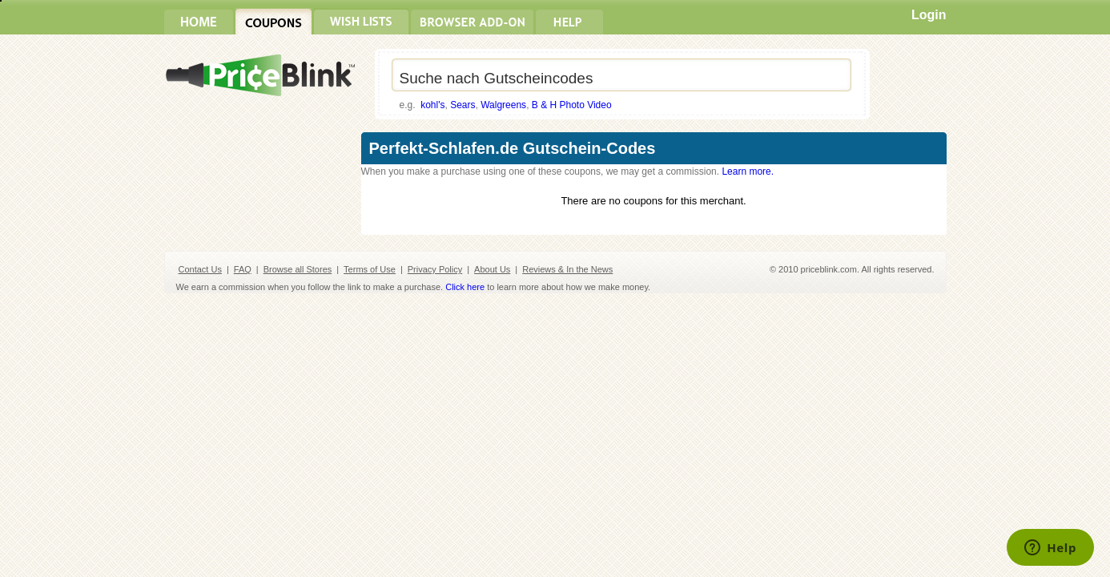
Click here (465, 287)
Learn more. (748, 171)
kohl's (432, 105)
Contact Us (200, 269)
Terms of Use (370, 269)
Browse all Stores (297, 269)
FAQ (242, 269)
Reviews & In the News (567, 269)
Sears (462, 105)
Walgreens (503, 105)
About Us (492, 269)
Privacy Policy (435, 269)
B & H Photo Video (572, 105)
